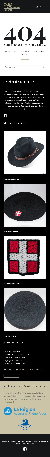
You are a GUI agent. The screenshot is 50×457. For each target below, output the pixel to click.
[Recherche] (32, 7)
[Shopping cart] (39, 7)
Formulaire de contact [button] (11, 376)
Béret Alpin (10, 336)
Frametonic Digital (28, 443)
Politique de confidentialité (32, 441)
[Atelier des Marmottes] (12, 7)
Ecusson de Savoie (12, 284)
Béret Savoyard (11, 231)
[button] (45, 6)
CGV (22, 441)
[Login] (36, 7)
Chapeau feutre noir (12, 179)
